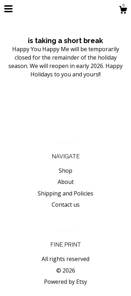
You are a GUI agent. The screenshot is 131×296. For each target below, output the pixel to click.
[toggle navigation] (8, 8)
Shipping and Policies (65, 193)
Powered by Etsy (65, 281)
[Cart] (123, 10)
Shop (65, 170)
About (66, 182)
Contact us (66, 204)
